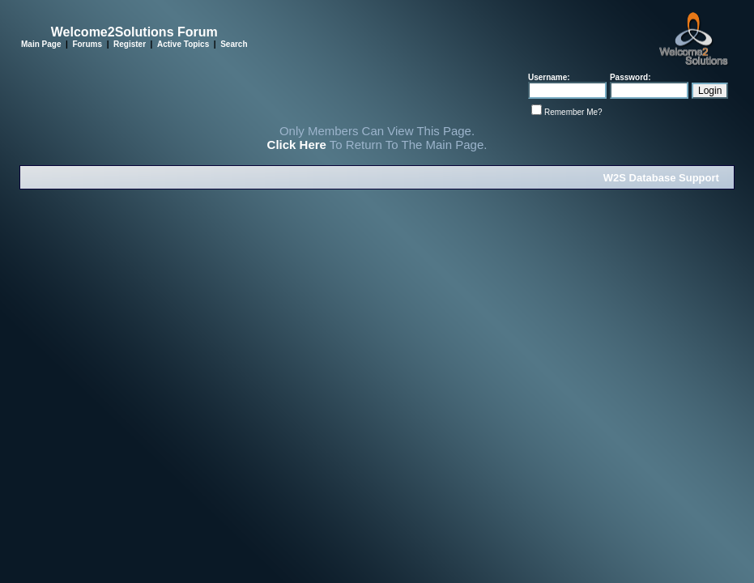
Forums (87, 44)
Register (129, 44)
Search (233, 44)
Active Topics (183, 44)
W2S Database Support (661, 178)
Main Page (41, 44)
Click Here (296, 144)
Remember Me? (573, 112)
